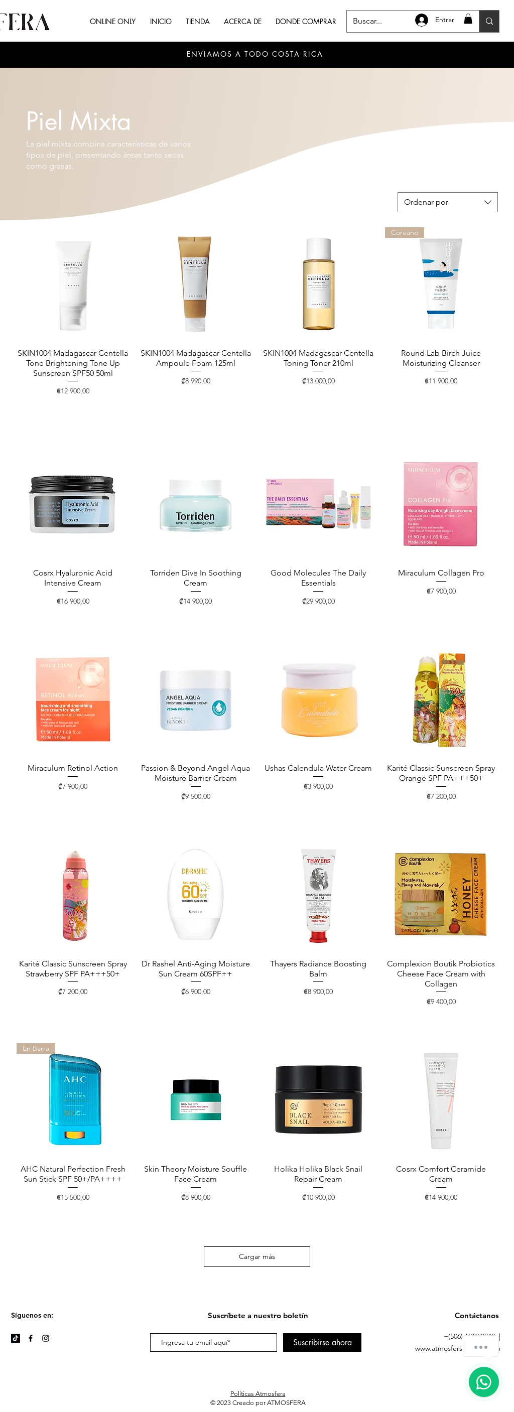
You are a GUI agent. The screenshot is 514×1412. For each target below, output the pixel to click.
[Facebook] (30, 1338)
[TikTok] (15, 1338)
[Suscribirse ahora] (322, 1342)
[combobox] (448, 202)
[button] (468, 19)
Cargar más (257, 1256)
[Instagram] (45, 1338)
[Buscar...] (489, 21)
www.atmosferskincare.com (457, 1348)
